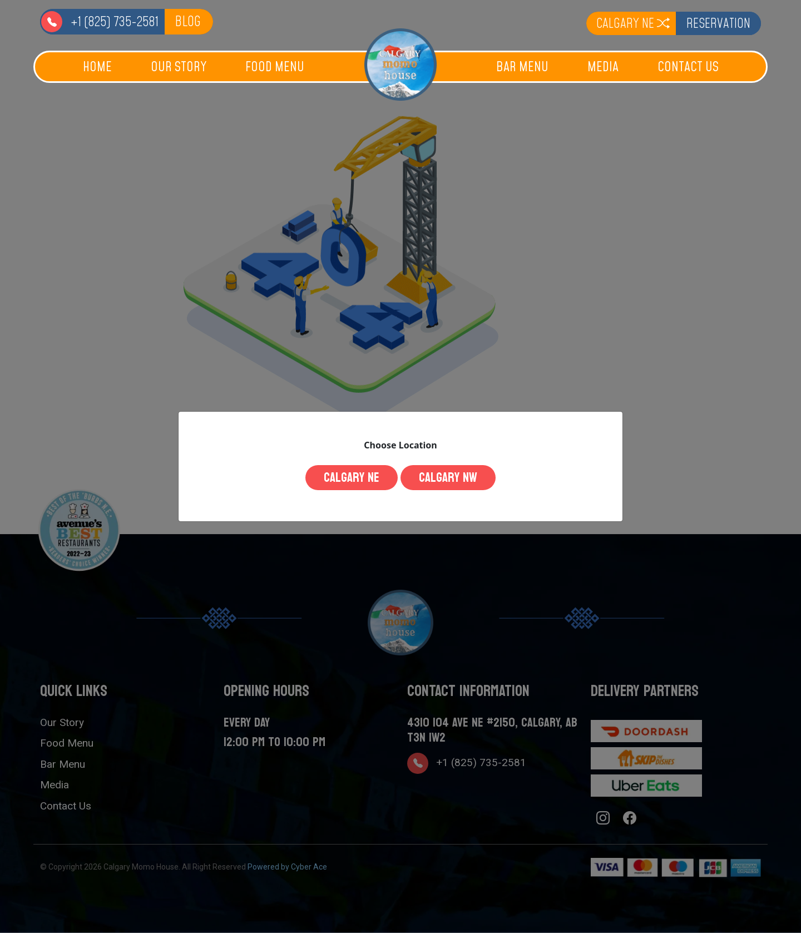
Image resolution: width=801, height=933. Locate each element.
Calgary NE (344, 477)
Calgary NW (455, 477)
